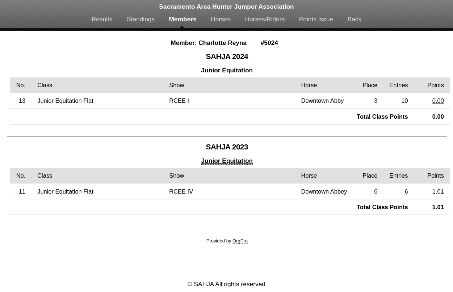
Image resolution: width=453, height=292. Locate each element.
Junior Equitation (227, 70)
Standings (141, 19)
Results (102, 19)
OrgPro (240, 241)
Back (355, 19)
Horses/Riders (265, 19)
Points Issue (316, 19)
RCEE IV (181, 191)
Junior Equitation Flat (65, 100)
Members (183, 19)
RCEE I (179, 100)
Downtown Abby (322, 100)
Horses (221, 19)
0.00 (438, 100)
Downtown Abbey (324, 191)
